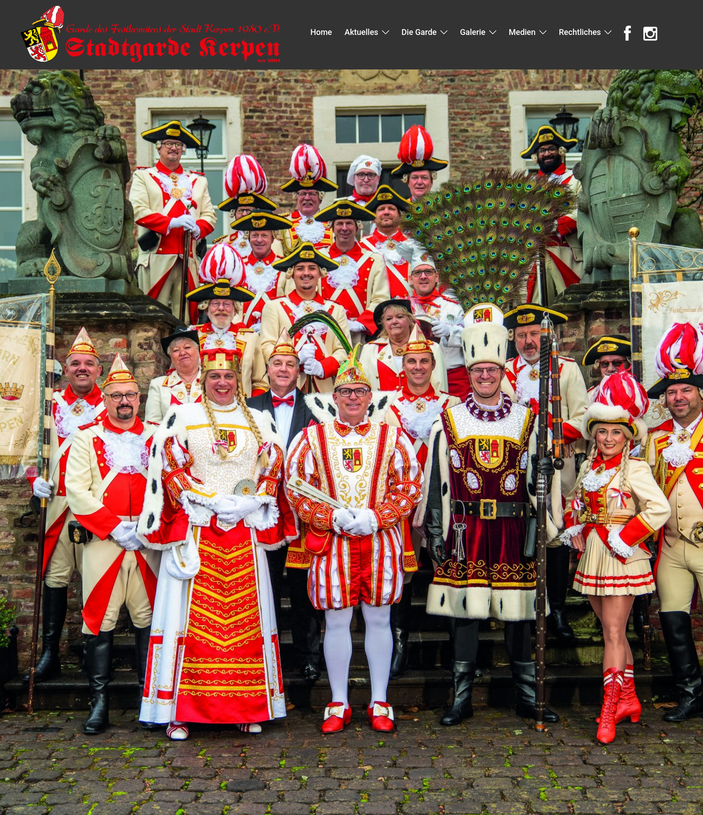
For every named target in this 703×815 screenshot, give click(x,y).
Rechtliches (580, 32)
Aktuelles (361, 32)
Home (321, 32)
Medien (522, 32)
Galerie (473, 32)
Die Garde (419, 32)
